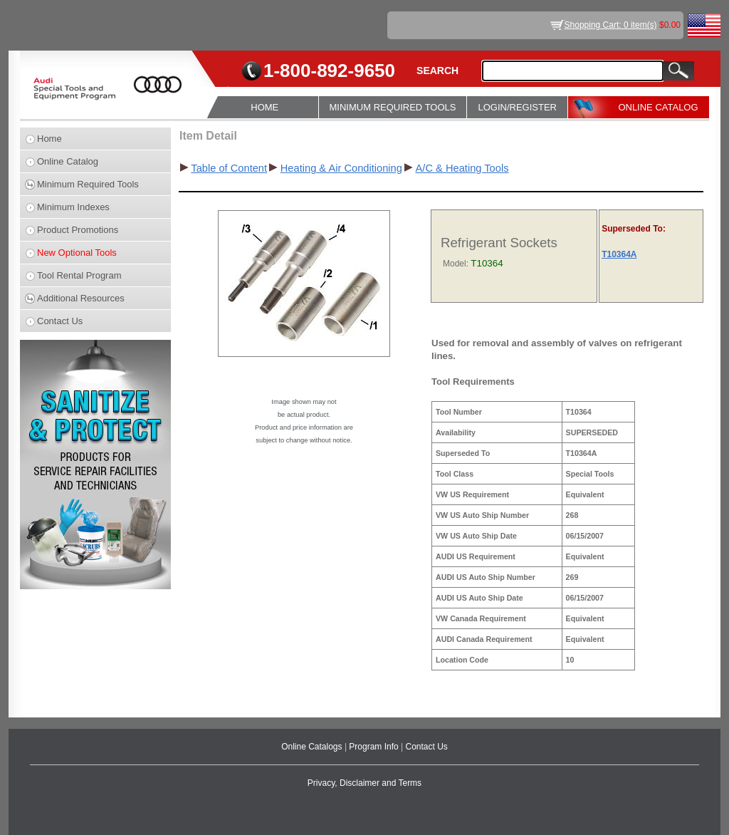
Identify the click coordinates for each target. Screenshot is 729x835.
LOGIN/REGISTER (517, 107)
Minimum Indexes (73, 207)
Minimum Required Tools (88, 184)
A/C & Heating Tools (462, 168)
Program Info (375, 747)
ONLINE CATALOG (658, 107)
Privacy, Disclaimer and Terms (364, 783)
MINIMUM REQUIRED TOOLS (393, 107)
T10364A (619, 254)
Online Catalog (67, 161)
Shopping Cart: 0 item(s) (611, 25)
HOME (264, 107)
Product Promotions (77, 229)
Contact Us (60, 321)
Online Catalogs (313, 747)
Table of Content (229, 168)
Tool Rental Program (79, 275)
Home (49, 138)
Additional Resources (81, 298)
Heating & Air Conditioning (341, 168)
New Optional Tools (77, 252)
